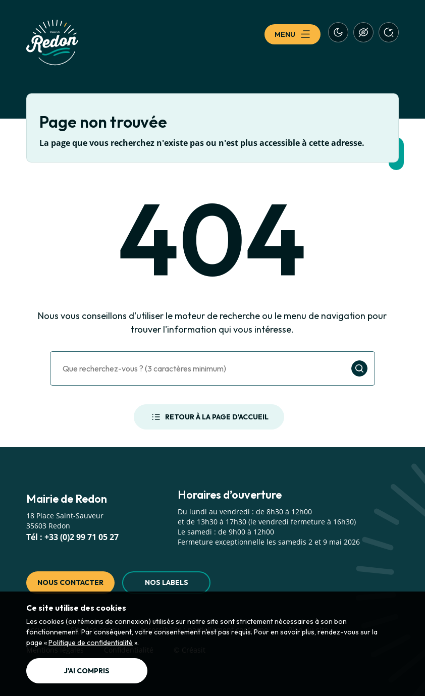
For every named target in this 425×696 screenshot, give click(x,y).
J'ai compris (87, 670)
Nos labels (166, 582)
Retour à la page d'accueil (209, 416)
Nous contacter (70, 582)
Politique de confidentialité (90, 642)
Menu (292, 34)
